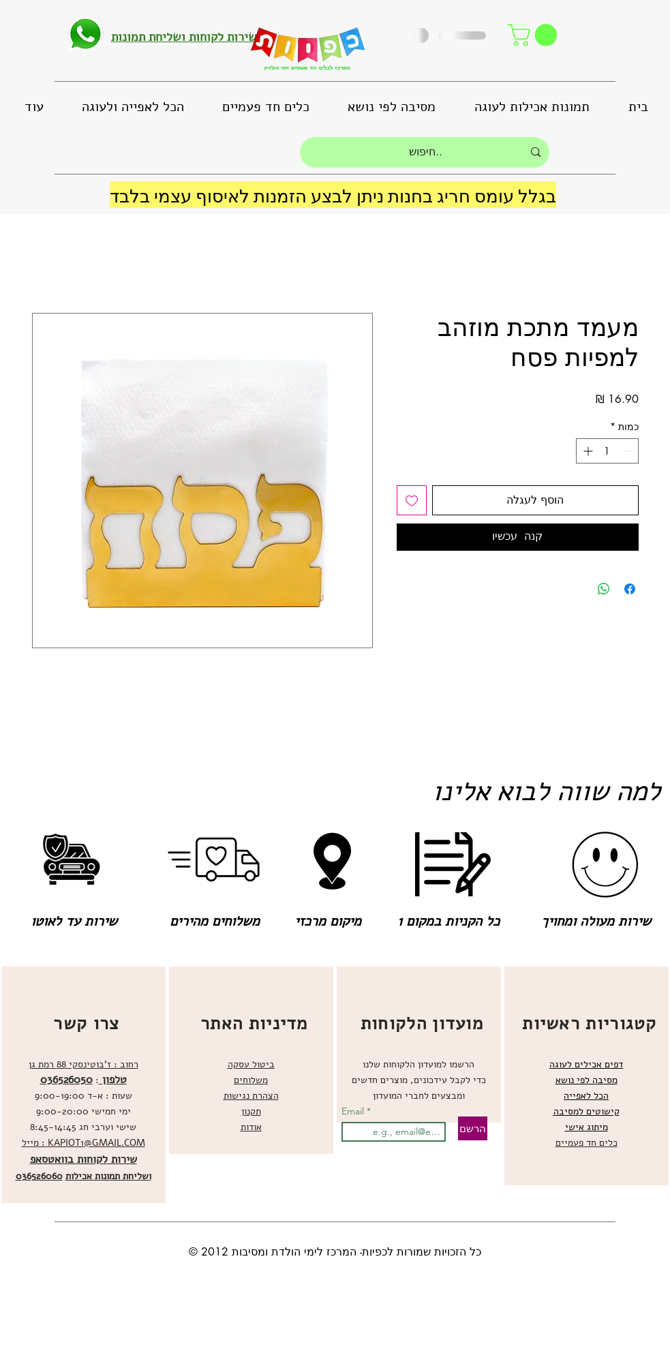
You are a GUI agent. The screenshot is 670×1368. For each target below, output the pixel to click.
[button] (535, 35)
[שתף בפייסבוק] (630, 589)
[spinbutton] (607, 451)
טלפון (113, 1079)
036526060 (39, 1176)
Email (354, 1111)
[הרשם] (472, 1128)
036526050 (66, 1079)
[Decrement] (628, 451)
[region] (83, 1085)
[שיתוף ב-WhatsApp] (604, 589)
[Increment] (586, 451)
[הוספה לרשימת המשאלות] (412, 500)
